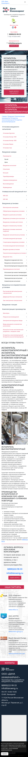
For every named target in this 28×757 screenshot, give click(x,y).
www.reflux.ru (13, 610)
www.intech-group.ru (16, 632)
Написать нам (14, 45)
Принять (5, 754)
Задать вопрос (15, 577)
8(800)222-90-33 (14, 569)
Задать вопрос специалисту (14, 92)
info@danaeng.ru (15, 43)
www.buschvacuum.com (17, 654)
